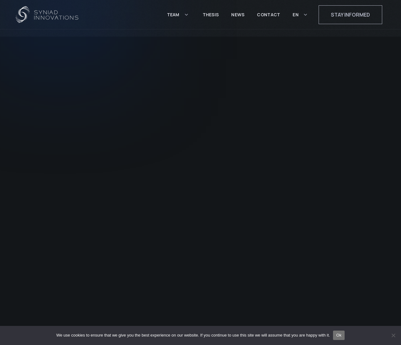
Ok (338, 335)
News (237, 18)
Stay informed (350, 18)
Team (173, 18)
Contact (268, 18)
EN (296, 18)
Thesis (211, 18)
